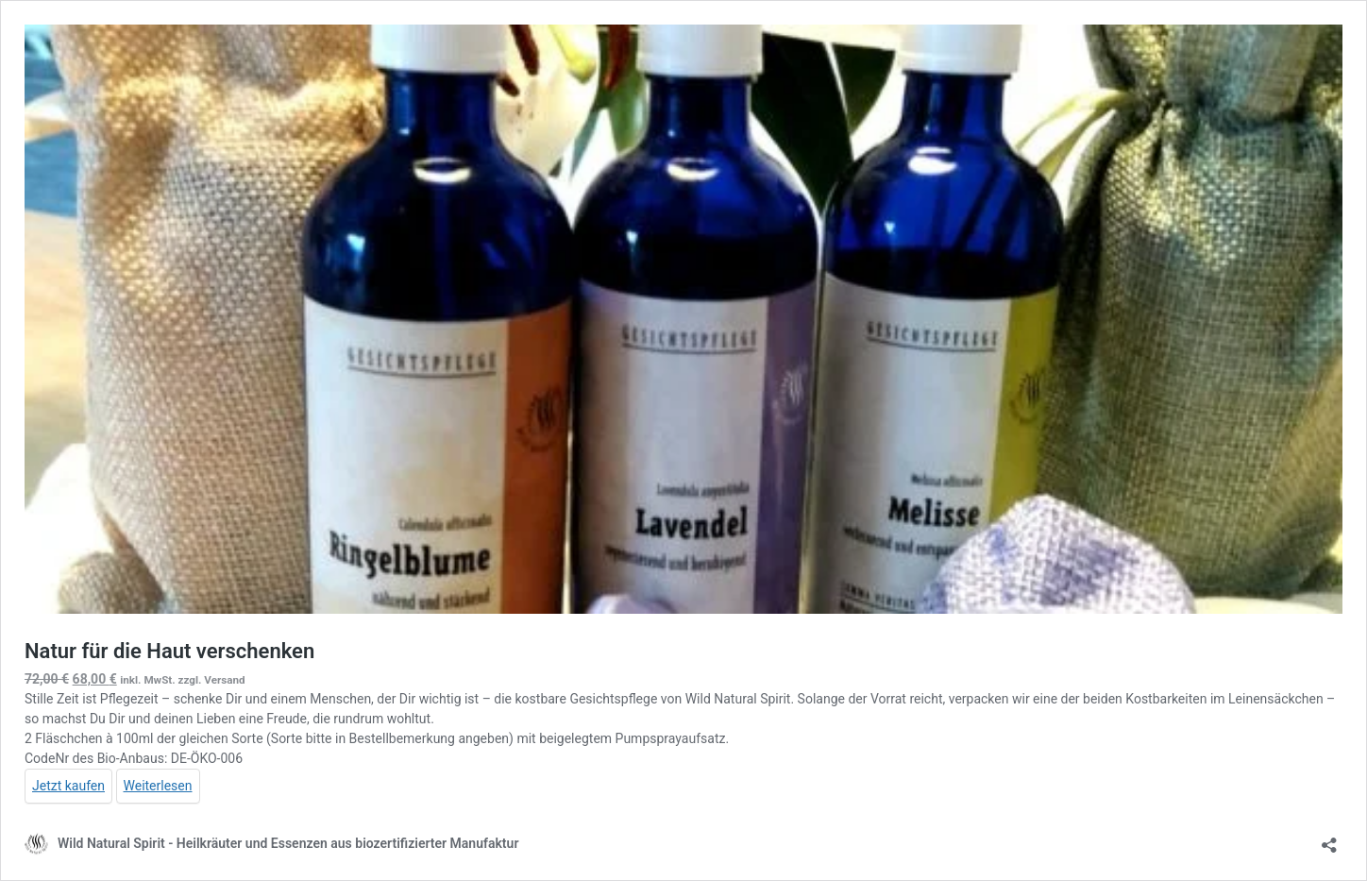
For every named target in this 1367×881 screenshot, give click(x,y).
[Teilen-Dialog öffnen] (1329, 839)
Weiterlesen (158, 785)
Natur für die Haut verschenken (169, 651)
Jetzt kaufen (68, 785)
